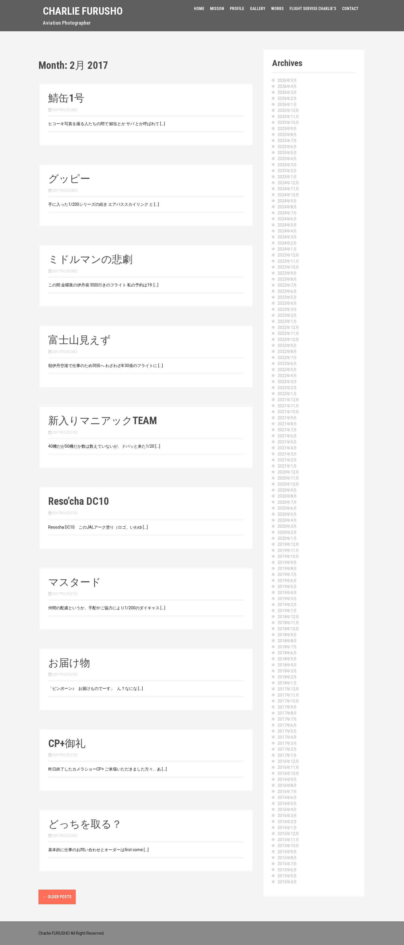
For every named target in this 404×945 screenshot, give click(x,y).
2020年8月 (287, 496)
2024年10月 (288, 195)
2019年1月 (287, 610)
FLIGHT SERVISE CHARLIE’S (313, 8)
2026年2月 (287, 98)
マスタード (74, 582)
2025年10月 (288, 122)
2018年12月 (288, 616)
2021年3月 (287, 454)
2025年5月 (287, 152)
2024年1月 (287, 249)
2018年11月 (288, 622)
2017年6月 (287, 725)
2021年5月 (287, 442)
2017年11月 (288, 695)
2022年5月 (287, 369)
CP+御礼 (67, 744)
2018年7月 (287, 647)
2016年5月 (287, 803)
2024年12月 (288, 183)
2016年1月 (287, 827)
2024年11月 (288, 189)
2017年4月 (287, 737)
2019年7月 (287, 574)
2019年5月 (287, 586)
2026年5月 (287, 80)
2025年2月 (287, 170)
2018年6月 (287, 653)
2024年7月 (287, 213)
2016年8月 (287, 785)
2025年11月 (288, 116)
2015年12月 (288, 833)
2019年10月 (288, 556)
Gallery (257, 8)
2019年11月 (288, 550)
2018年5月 (287, 659)
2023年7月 (287, 285)
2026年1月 (287, 104)
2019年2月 (287, 604)
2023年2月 (287, 315)
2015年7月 (287, 863)
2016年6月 (287, 797)
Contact (350, 8)
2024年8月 (287, 207)
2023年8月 (287, 279)
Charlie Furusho (83, 11)
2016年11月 (288, 767)
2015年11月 (288, 839)
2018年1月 (287, 683)
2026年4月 (287, 86)
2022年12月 (288, 327)
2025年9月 (287, 128)
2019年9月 (287, 562)
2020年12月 (288, 472)
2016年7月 (287, 791)
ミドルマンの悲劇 (90, 259)
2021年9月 (287, 418)
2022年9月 (287, 345)
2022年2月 (287, 387)
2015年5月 (287, 876)
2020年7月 (287, 502)
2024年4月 (287, 231)
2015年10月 (288, 845)
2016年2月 (287, 821)
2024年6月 (287, 219)
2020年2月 (287, 532)
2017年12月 (288, 689)
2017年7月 (287, 719)
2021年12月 (288, 399)
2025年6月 (287, 146)
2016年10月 (288, 773)
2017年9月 (287, 707)
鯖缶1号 (66, 98)
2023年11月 (288, 261)
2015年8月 (287, 857)
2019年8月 (287, 568)
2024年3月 (287, 237)
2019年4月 (287, 592)
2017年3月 (287, 743)
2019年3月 (287, 598)
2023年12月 (288, 255)
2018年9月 (287, 634)
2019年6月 (287, 580)
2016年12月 (288, 761)
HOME (199, 8)
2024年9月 (287, 201)
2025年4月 (287, 158)
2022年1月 (287, 393)
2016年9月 (287, 779)
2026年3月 (287, 92)
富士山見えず (79, 340)
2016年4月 (287, 809)
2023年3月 (287, 309)
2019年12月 (288, 544)
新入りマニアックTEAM (102, 421)
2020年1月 (287, 538)
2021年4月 (287, 448)
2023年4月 (287, 303)
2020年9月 (287, 490)
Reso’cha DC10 (78, 501)
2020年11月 (288, 478)
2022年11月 (288, 333)
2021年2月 (287, 460)
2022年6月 (287, 363)
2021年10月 (288, 412)
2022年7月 (287, 357)
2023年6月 (287, 291)
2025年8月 (287, 134)
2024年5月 (287, 225)
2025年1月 (287, 176)
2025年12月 (288, 110)
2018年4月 (287, 665)
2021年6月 (287, 436)
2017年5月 (287, 731)
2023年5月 (287, 297)
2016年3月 (287, 815)
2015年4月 (287, 882)
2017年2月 (287, 749)
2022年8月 (287, 351)
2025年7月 (287, 140)
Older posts (57, 896)
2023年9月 (287, 273)
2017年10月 (288, 701)
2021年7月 (287, 430)
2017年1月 (287, 755)
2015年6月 (287, 870)
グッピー (69, 179)
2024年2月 (287, 243)
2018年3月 (287, 671)
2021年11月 (288, 405)
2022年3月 (287, 381)
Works (277, 8)
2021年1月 (287, 466)
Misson (217, 8)
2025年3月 (287, 164)
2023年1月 (287, 321)
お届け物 (69, 663)
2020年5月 (287, 514)
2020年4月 (287, 520)
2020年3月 (287, 526)
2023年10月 (288, 267)
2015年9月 (287, 851)
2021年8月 (287, 424)
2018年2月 (287, 677)
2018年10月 (288, 628)
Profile (237, 8)
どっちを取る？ (85, 824)
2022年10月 (288, 339)
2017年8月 (287, 713)
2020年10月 (288, 484)
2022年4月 (287, 375)
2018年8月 (287, 641)
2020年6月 (287, 508)
